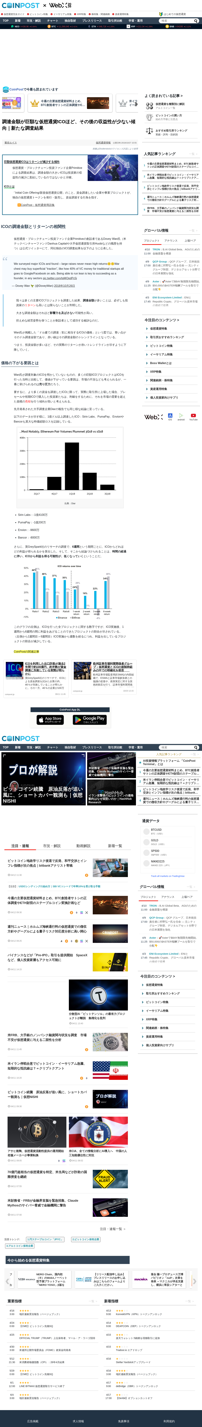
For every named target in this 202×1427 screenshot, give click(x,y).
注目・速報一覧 (111, 1229)
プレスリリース (92, 20)
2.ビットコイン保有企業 (86, 1239)
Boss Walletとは (161, 363)
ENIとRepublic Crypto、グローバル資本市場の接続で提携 (175, 301)
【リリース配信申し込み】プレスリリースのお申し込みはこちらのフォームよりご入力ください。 (109, 1279)
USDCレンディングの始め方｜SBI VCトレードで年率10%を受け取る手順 (59, 886)
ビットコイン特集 (37, 14)
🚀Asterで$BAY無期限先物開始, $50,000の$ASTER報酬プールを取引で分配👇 (176, 285)
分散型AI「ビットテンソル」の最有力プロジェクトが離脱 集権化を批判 (97, 1016)
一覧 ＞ (195, 754)
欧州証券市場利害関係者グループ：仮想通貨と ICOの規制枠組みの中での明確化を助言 (113, 667)
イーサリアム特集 (61, 14)
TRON (156, 249)
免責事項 (123, 1421)
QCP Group (160, 261)
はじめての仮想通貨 (172, 14)
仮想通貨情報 (103, 142)
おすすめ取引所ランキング (171, 130)
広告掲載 (32, 1421)
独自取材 (70, 20)
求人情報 (78, 1421)
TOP (6, 20)
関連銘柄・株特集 (161, 380)
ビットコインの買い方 (169, 115)
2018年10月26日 (64, 285)
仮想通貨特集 (158, 328)
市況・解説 (34, 20)
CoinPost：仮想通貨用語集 (38, 205)
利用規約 (169, 1421)
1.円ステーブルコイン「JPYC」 (45, 1239)
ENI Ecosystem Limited (167, 297)
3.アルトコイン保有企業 (19, 1245)
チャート (52, 20)
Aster (156, 281)
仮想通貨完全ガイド (12, 14)
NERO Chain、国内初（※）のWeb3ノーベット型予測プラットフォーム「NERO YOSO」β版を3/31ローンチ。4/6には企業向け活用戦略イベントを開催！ (52, 1285)
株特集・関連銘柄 (99, 14)
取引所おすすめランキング (167, 337)
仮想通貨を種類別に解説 (170, 103)
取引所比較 (115, 20)
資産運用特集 (120, 14)
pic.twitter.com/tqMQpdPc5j (60, 278)
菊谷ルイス (11, 142)
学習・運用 (136, 20)
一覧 (192, 153)
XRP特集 (80, 14)
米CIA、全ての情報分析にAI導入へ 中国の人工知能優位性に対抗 (98, 1153)
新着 (18, 20)
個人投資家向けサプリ (164, 397)
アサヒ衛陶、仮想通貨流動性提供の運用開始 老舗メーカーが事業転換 (37, 1153)
